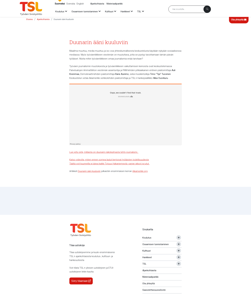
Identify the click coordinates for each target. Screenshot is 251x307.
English (80, 3)
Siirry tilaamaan (81, 280)
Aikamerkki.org (139, 171)
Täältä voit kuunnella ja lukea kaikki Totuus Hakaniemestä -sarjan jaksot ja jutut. (109, 163)
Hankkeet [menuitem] (125, 11)
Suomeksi (60, 3)
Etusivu (29, 19)
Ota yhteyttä (238, 19)
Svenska (70, 3)
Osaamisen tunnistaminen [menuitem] (85, 11)
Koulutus (146, 237)
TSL (144, 263)
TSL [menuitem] (139, 11)
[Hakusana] (189, 9)
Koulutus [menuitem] (59, 11)
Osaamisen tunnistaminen (155, 244)
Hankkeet (147, 257)
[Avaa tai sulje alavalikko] (178, 237)
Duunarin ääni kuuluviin (64, 19)
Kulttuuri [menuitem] (109, 11)
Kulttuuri (146, 250)
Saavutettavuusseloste (154, 290)
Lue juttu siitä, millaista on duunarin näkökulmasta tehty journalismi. (103, 152)
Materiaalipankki (115, 3)
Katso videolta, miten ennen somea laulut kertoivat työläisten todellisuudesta (109, 159)
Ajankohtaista (97, 3)
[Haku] (207, 9)
